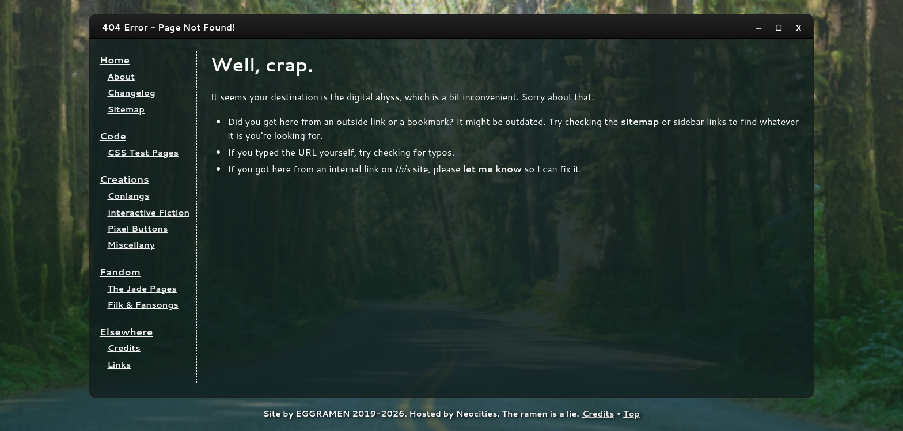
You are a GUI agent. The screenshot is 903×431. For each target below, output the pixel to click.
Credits (123, 348)
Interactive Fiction (148, 212)
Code (113, 135)
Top (631, 413)
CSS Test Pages (143, 152)
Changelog (131, 92)
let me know (492, 168)
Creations (124, 179)
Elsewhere (126, 331)
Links (119, 364)
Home (115, 59)
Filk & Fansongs (142, 304)
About (121, 76)
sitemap (640, 121)
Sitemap (126, 109)
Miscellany (130, 245)
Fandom (120, 271)
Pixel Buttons (137, 228)
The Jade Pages (142, 288)
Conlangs (128, 196)
